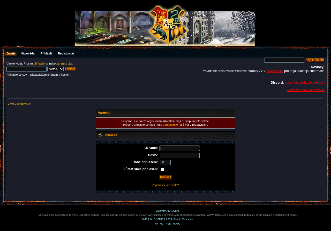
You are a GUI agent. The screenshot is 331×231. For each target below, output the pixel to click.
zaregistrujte (64, 63)
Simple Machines (183, 219)
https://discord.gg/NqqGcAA (305, 82)
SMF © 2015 (164, 219)
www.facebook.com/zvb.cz (306, 90)
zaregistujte (170, 124)
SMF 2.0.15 (148, 219)
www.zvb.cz (274, 71)
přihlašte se (41, 63)
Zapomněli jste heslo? (165, 185)
